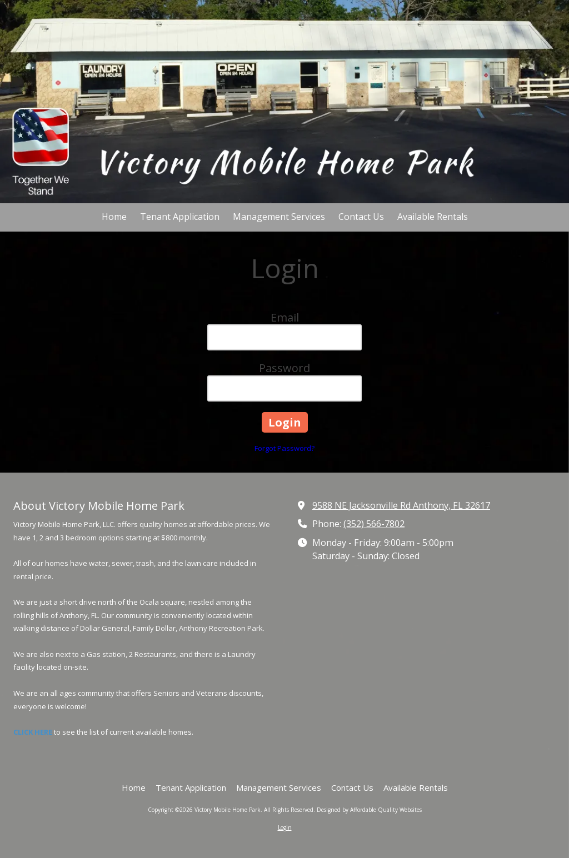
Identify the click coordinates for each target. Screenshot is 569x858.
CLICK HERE (32, 732)
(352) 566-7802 (374, 524)
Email (285, 317)
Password (284, 367)
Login (285, 827)
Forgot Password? (284, 448)
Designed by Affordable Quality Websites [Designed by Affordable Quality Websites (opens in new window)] (369, 810)
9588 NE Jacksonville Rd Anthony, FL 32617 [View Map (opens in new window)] (401, 505)
